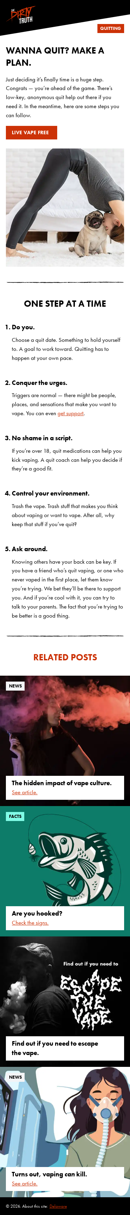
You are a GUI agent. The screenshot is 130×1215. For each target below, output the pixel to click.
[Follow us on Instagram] (121, 3)
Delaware (58, 1206)
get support (71, 413)
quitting (110, 28)
